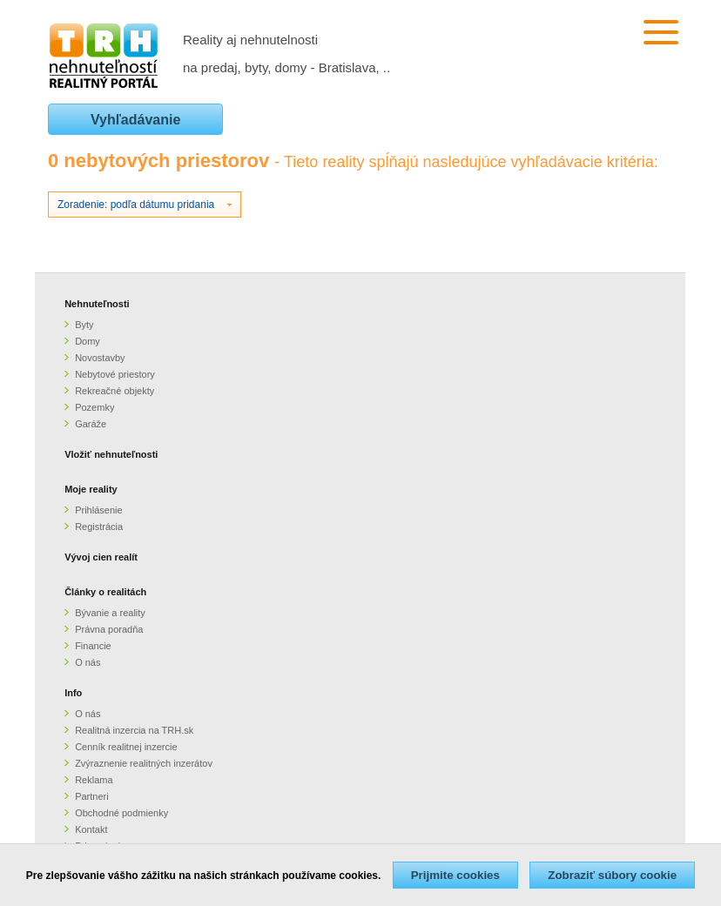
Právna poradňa (109, 629)
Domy (87, 341)
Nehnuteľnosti (97, 304)
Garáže (90, 424)
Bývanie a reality (110, 612)
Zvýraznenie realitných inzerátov (143, 763)
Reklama (93, 780)
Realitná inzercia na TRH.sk (134, 730)
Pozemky (94, 407)
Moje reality (91, 489)
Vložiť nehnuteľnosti (111, 454)
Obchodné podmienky (121, 813)
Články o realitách (105, 592)
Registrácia (99, 526)
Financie (93, 646)
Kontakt (91, 829)
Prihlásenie (98, 510)
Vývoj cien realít (101, 557)
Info (73, 693)
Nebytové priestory (115, 374)
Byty (84, 324)
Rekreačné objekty (114, 391)
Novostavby (100, 357)
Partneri (92, 796)
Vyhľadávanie (135, 119)
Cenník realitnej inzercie (126, 747)
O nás (87, 662)
